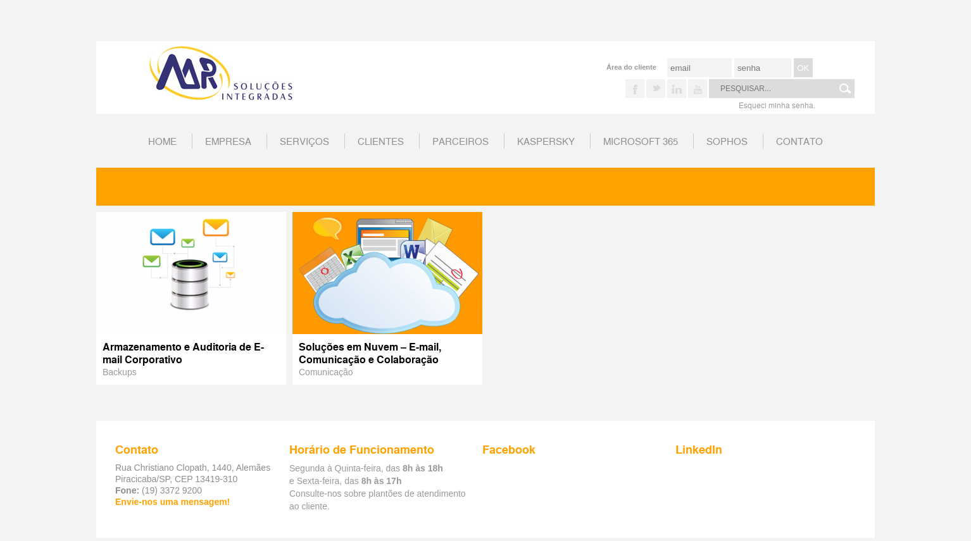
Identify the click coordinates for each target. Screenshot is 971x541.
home (162, 140)
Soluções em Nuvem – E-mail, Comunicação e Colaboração (370, 352)
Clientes (381, 140)
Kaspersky (546, 140)
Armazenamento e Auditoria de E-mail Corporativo (183, 352)
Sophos (727, 140)
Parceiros (460, 140)
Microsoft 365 (640, 140)
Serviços (304, 140)
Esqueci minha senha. (777, 104)
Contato (799, 140)
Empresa (228, 140)
